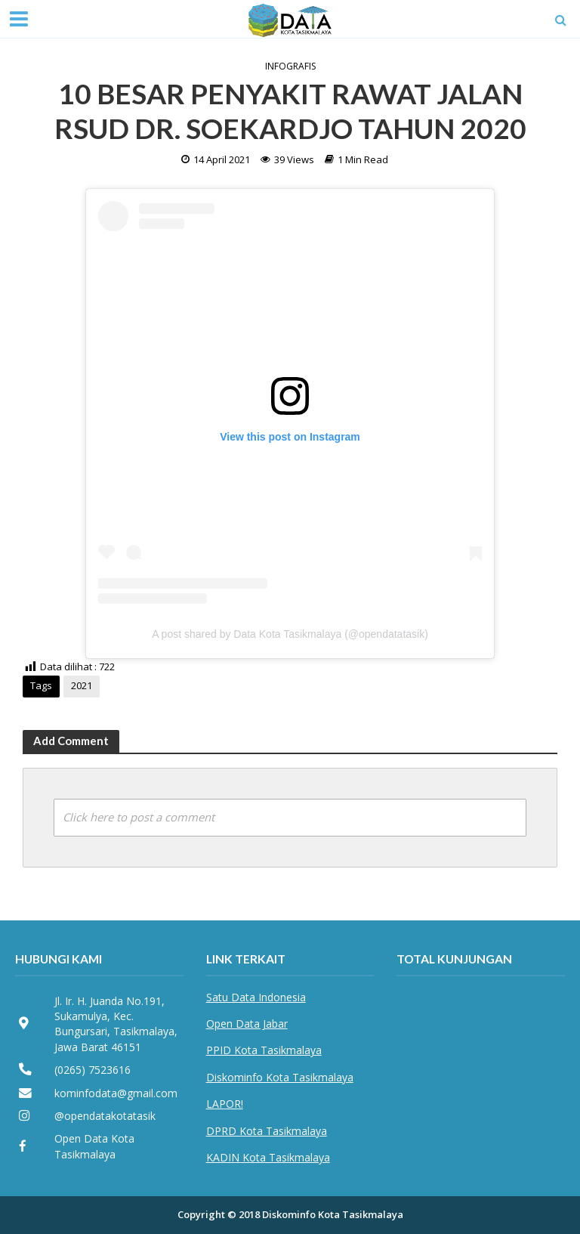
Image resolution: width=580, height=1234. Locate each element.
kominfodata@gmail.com (115, 1093)
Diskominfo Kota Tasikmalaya (279, 1077)
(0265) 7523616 (92, 1069)
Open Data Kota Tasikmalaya (94, 1146)
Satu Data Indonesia (256, 997)
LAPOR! (224, 1103)
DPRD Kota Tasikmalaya (266, 1131)
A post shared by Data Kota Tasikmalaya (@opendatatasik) (290, 634)
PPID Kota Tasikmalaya (264, 1050)
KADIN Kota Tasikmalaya (268, 1157)
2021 (81, 685)
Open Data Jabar (247, 1023)
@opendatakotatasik (105, 1116)
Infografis (290, 66)
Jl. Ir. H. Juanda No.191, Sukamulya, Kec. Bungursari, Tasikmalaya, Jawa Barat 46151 (115, 1024)
